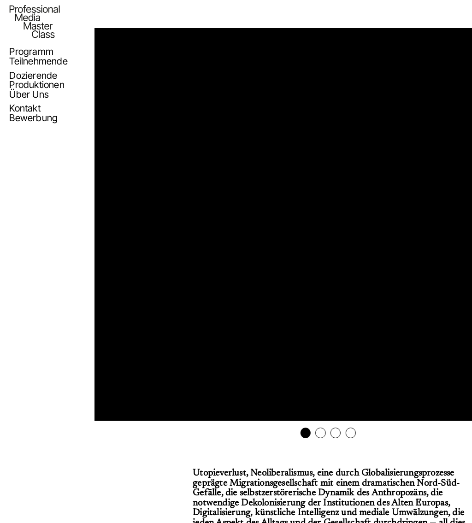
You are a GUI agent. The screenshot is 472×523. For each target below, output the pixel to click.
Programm (31, 51)
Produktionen (36, 84)
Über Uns (29, 94)
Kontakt (24, 108)
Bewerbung (33, 118)
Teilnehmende (38, 61)
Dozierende (33, 75)
